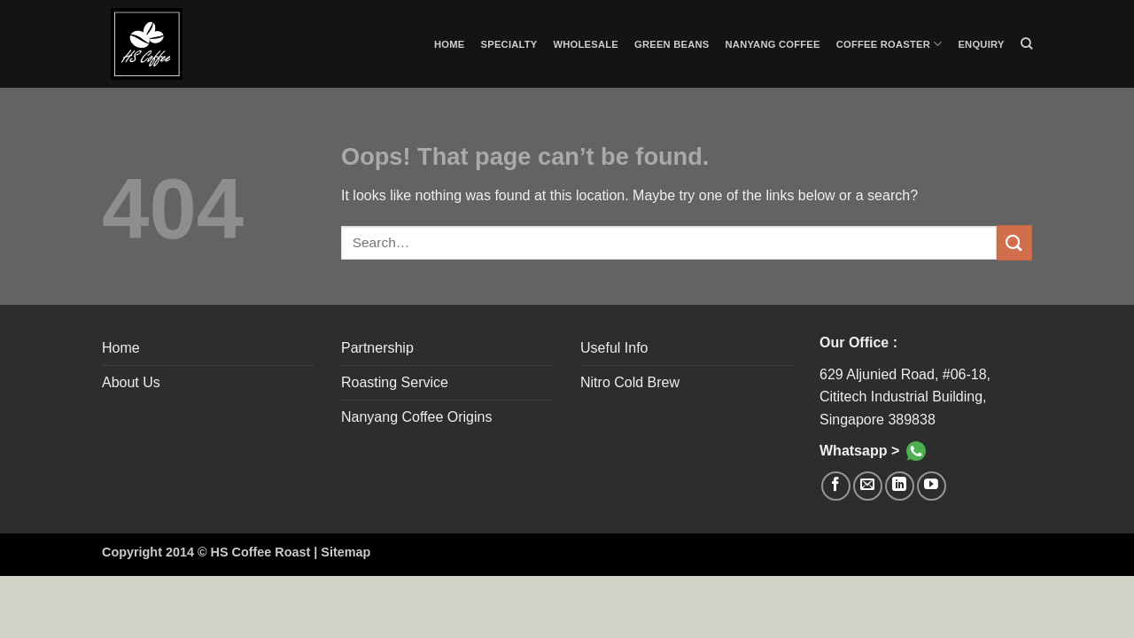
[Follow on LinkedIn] (899, 486)
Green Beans (672, 44)
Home (449, 44)
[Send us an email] (867, 486)
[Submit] (1014, 242)
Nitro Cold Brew (630, 382)
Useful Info (614, 347)
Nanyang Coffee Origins (416, 416)
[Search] (1026, 43)
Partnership (377, 347)
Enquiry (981, 44)
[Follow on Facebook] (835, 486)
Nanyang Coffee (773, 44)
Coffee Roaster (889, 43)
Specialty (509, 44)
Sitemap (345, 552)
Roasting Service (394, 382)
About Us (131, 382)
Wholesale (586, 44)
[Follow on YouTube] (931, 486)
